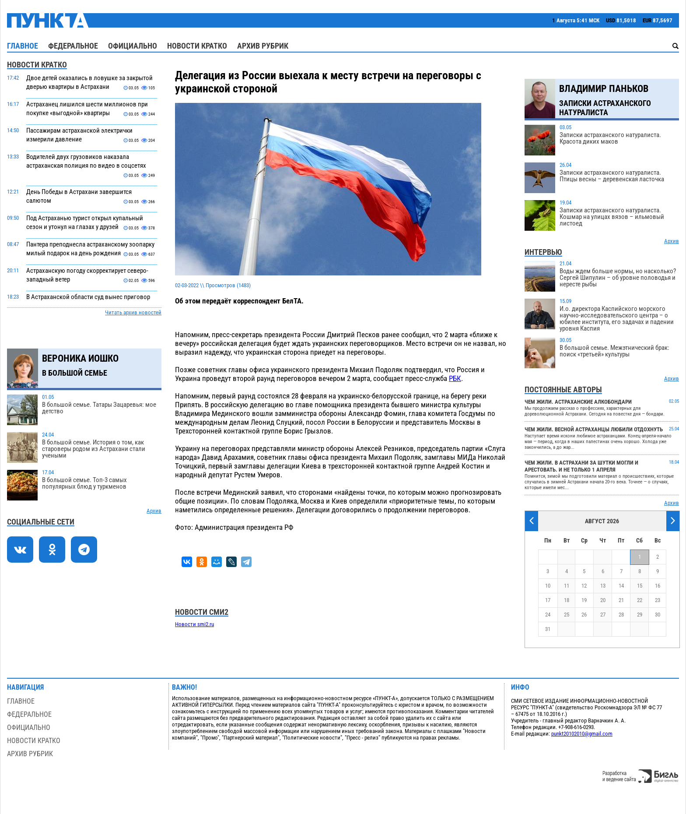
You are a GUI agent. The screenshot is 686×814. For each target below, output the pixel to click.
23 (657, 600)
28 (621, 614)
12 (584, 585)
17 (547, 600)
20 (603, 600)
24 (547, 614)
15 (639, 585)
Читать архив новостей (133, 312)
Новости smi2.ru (194, 624)
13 (603, 585)
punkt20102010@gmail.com (581, 733)
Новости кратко (197, 45)
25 (566, 614)
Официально (132, 45)
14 (621, 585)
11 (566, 585)
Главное (22, 45)
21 (621, 600)
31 (547, 629)
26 (584, 614)
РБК (455, 378)
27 (603, 614)
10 (547, 585)
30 (657, 614)
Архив (154, 510)
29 (639, 614)
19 (584, 600)
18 (566, 600)
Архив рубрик (262, 45)
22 (639, 600)
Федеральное (73, 45)
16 (657, 585)
